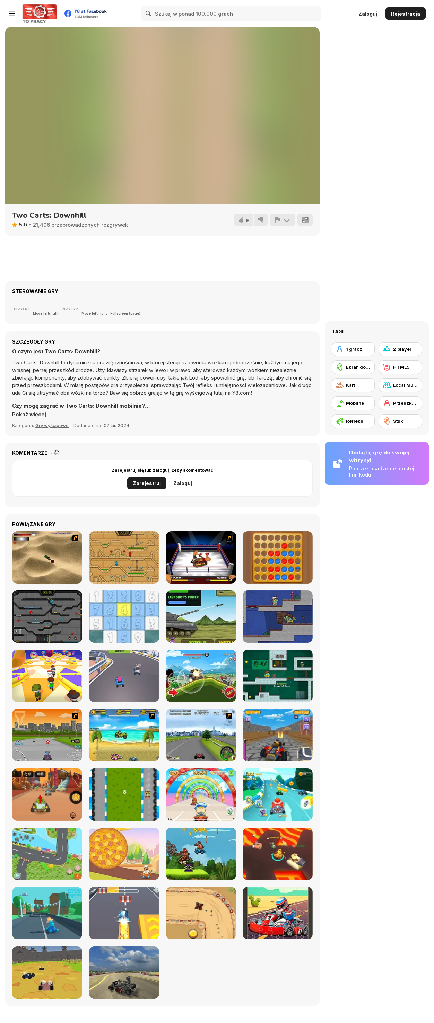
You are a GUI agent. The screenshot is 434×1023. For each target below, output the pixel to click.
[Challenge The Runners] (47, 676)
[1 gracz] (353, 349)
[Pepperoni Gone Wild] (124, 854)
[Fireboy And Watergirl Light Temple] (124, 557)
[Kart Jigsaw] (278, 913)
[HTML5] (400, 367)
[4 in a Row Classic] (278, 557)
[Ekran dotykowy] (353, 367)
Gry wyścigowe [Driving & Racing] (52, 425)
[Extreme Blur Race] (124, 676)
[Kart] (353, 385)
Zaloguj (367, 14)
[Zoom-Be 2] (278, 616)
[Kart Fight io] (278, 854)
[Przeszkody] (400, 403)
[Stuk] (400, 421)
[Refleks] (353, 421)
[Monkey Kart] (124, 735)
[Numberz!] (124, 616)
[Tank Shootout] (201, 616)
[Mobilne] (353, 403)
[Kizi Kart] (47, 794)
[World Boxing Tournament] (201, 557)
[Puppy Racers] (47, 735)
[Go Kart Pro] (278, 735)
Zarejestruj (147, 483)
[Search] (148, 13)
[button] (29, 414)
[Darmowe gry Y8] (39, 13)
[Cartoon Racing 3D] (278, 794)
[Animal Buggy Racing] (201, 854)
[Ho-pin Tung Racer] (201, 735)
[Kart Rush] (124, 913)
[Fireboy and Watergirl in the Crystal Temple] (47, 616)
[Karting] (124, 794)
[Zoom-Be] (278, 676)
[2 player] (400, 349)
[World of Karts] (47, 972)
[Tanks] (47, 557)
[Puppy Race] (47, 854)
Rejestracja (405, 14)
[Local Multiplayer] (400, 385)
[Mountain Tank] (201, 676)
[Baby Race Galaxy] (201, 794)
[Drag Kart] (201, 913)
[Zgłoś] (282, 220)
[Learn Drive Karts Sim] (124, 972)
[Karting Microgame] (47, 913)
